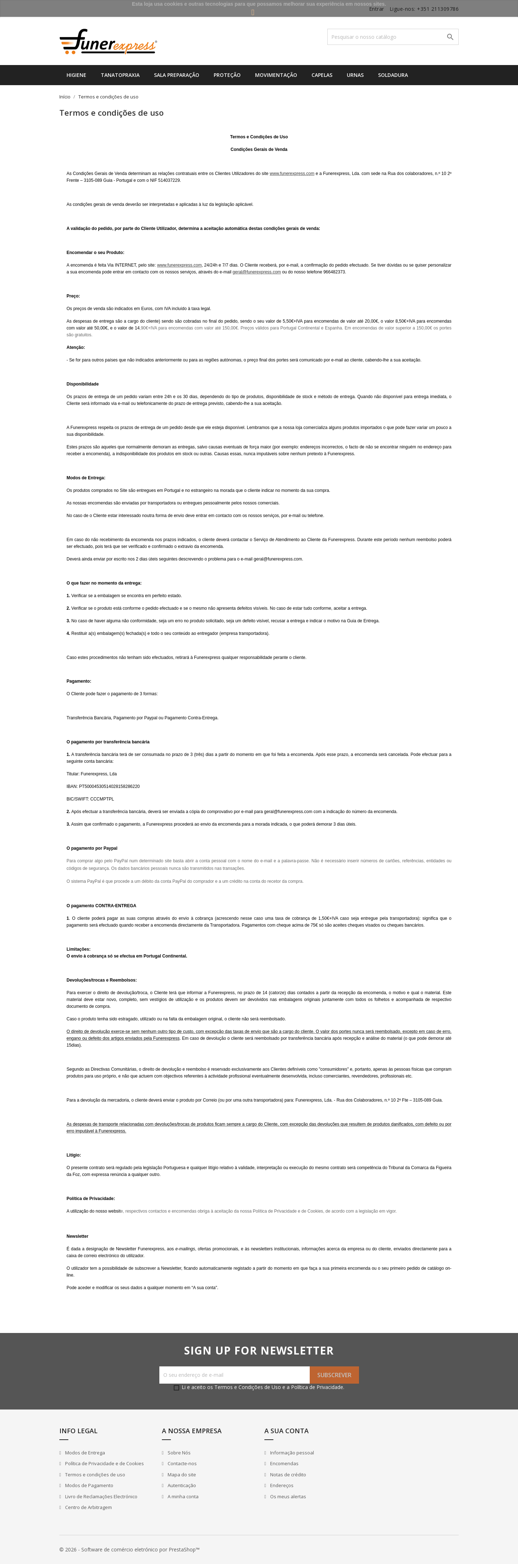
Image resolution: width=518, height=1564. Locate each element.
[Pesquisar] (393, 37)
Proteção (227, 74)
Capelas (322, 74)
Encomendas (284, 1463)
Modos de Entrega (84, 1452)
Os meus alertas (287, 1496)
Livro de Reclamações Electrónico (100, 1496)
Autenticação (181, 1485)
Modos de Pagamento (88, 1485)
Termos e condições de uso (94, 1474)
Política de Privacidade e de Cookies (104, 1463)
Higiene (76, 74)
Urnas (355, 74)
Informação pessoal (291, 1452)
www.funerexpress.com (292, 173)
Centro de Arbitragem (88, 1507)
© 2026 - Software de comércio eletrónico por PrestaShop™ (129, 1549)
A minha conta (183, 1496)
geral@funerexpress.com (257, 271)
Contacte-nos (182, 1463)
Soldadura (393, 74)
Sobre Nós (179, 1452)
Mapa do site (181, 1474)
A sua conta (286, 1430)
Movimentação (276, 74)
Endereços (281, 1485)
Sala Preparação (176, 74)
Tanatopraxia (120, 74)
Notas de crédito (287, 1474)
